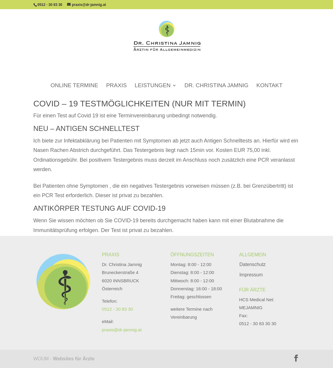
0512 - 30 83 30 (50, 5)
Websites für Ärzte (73, 358)
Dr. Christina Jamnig (216, 77)
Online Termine (74, 77)
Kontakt (269, 77)
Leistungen (152, 77)
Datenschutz (252, 264)
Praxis (116, 77)
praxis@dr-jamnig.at (122, 329)
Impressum (251, 274)
